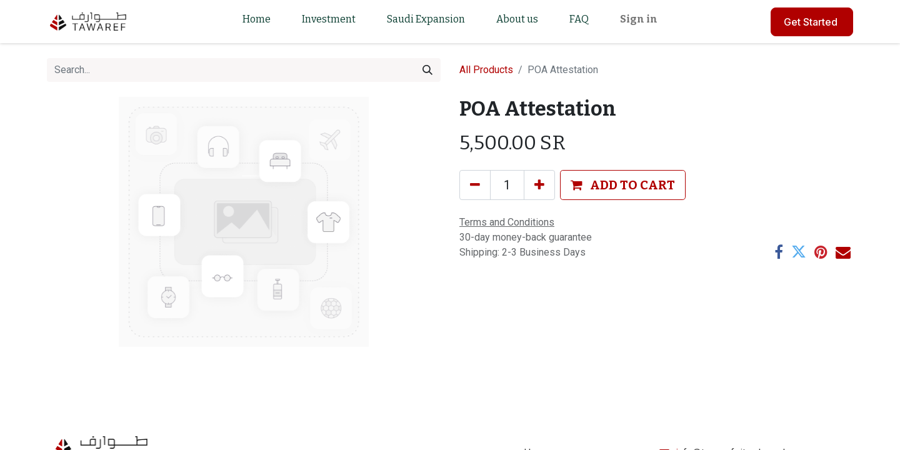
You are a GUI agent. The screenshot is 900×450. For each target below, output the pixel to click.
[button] (623, 185)
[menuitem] (256, 21)
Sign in (639, 19)
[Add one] (539, 185)
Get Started (812, 22)
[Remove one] (475, 185)
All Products (486, 70)
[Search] (427, 70)
